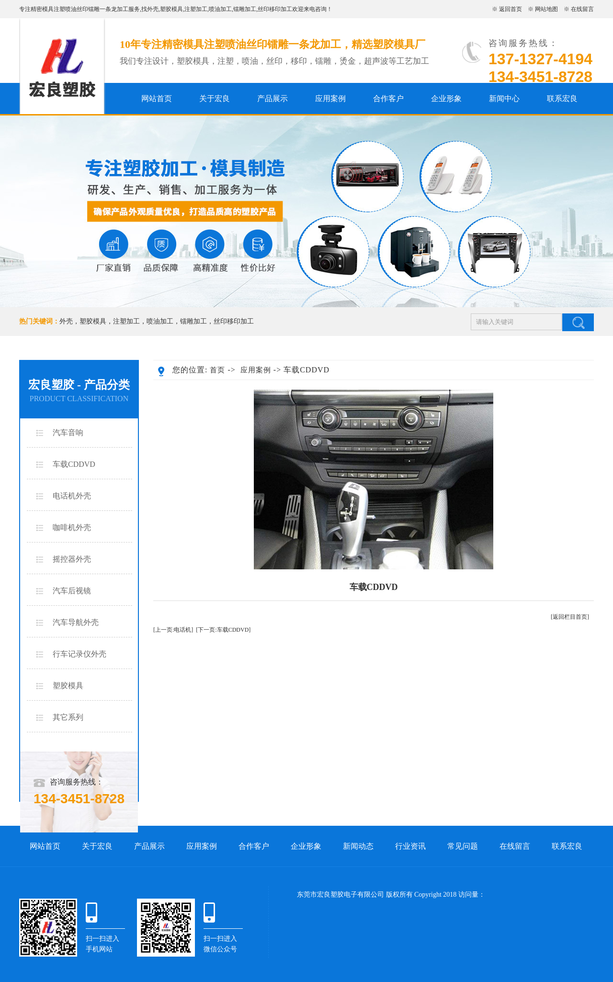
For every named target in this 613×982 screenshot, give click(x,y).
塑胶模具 (171, 9)
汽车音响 (68, 432)
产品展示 (272, 98)
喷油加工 (220, 9)
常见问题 (462, 846)
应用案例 (330, 98)
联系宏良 (562, 98)
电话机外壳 (72, 496)
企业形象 (446, 98)
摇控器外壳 (72, 559)
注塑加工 (195, 9)
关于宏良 (214, 98)
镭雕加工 (244, 9)
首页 (217, 370)
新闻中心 (504, 98)
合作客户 (388, 98)
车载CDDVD (74, 464)
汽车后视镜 (72, 591)
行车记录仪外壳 (79, 654)
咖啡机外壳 (72, 527)
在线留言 (582, 9)
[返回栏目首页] (570, 616)
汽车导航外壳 (76, 622)
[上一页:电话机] (173, 629)
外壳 (153, 9)
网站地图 (546, 9)
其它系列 (68, 717)
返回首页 (510, 9)
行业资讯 (410, 846)
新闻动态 (358, 846)
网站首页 (156, 98)
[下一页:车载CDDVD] (223, 629)
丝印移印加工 (275, 9)
